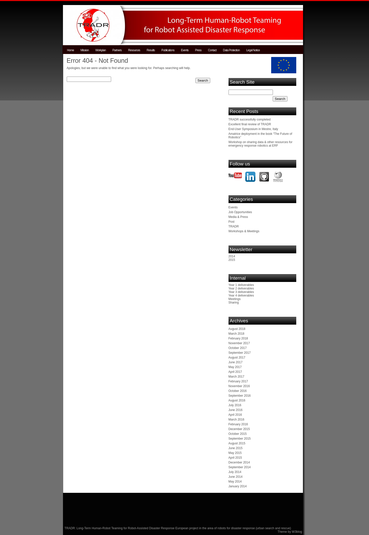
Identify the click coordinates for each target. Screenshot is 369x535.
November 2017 (239, 343)
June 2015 (236, 448)
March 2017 (236, 376)
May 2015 (235, 453)
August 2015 (237, 443)
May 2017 (235, 367)
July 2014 (235, 472)
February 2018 (238, 338)
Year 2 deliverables (241, 288)
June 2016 (236, 410)
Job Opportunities (240, 212)
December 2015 (239, 429)
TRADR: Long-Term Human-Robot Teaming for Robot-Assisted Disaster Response (119, 528)
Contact (212, 50)
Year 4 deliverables (241, 295)
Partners (117, 50)
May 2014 (235, 481)
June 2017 (236, 362)
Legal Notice (253, 50)
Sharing (234, 302)
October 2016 (238, 391)
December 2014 (239, 462)
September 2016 (240, 395)
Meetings (235, 299)
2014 (232, 256)
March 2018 (236, 333)
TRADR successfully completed (250, 119)
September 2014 (240, 467)
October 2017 (238, 348)
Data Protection (231, 50)
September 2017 (240, 352)
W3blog (297, 531)
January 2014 (238, 486)
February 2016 (238, 424)
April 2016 (235, 415)
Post (232, 221)
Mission (85, 50)
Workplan (100, 50)
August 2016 (237, 400)
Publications (167, 50)
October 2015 (238, 434)
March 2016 (236, 419)
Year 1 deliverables (241, 285)
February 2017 (238, 381)
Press (198, 50)
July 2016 (235, 405)
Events (184, 50)
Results (151, 50)
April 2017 (235, 372)
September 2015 (240, 438)
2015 (232, 260)
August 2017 (237, 357)
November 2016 (239, 386)
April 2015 (235, 457)
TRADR (234, 226)
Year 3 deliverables (241, 292)
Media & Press (238, 217)
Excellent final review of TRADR (250, 124)
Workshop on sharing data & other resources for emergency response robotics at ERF (260, 143)
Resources (134, 50)
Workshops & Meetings (244, 231)
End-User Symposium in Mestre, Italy (253, 129)
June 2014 (236, 477)
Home (70, 50)
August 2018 (237, 329)
